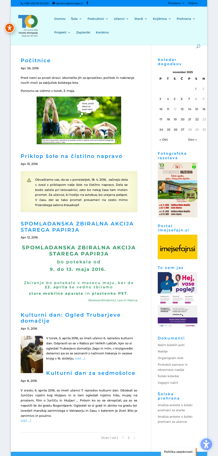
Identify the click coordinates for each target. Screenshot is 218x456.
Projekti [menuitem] (60, 32)
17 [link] (160, 119)
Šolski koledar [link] (168, 376)
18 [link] (168, 119)
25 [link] (168, 129)
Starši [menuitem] (138, 19)
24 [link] (161, 129)
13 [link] (182, 109)
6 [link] (182, 99)
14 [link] (189, 109)
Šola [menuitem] (74, 19)
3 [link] (160, 99)
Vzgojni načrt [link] (168, 383)
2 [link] (128, 438)
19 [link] (175, 119)
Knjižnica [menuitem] (160, 19)
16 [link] (203, 109)
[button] (87, 3)
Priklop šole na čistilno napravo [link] (72, 156)
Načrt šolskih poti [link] (171, 345)
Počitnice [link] (36, 60)
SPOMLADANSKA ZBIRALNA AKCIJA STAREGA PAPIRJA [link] (77, 227)
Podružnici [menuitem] (95, 19)
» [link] (134, 438)
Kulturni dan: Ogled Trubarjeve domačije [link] (71, 318)
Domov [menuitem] (60, 19)
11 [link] (168, 109)
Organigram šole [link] (171, 358)
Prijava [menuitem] (192, 3)
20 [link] (183, 119)
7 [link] (189, 99)
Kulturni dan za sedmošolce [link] (91, 373)
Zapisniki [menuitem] (83, 32)
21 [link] (189, 119)
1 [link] (195, 89)
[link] (33, 25)
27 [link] (182, 129)
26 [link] (175, 129)
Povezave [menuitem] (174, 3)
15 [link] (196, 109)
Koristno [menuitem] (102, 32)
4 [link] (168, 99)
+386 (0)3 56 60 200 (36, 3)
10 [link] (161, 109)
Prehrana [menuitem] (184, 19)
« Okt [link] (163, 139)
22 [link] (197, 119)
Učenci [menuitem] (119, 19)
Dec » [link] (192, 139)
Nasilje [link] (163, 351)
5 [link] (174, 99)
